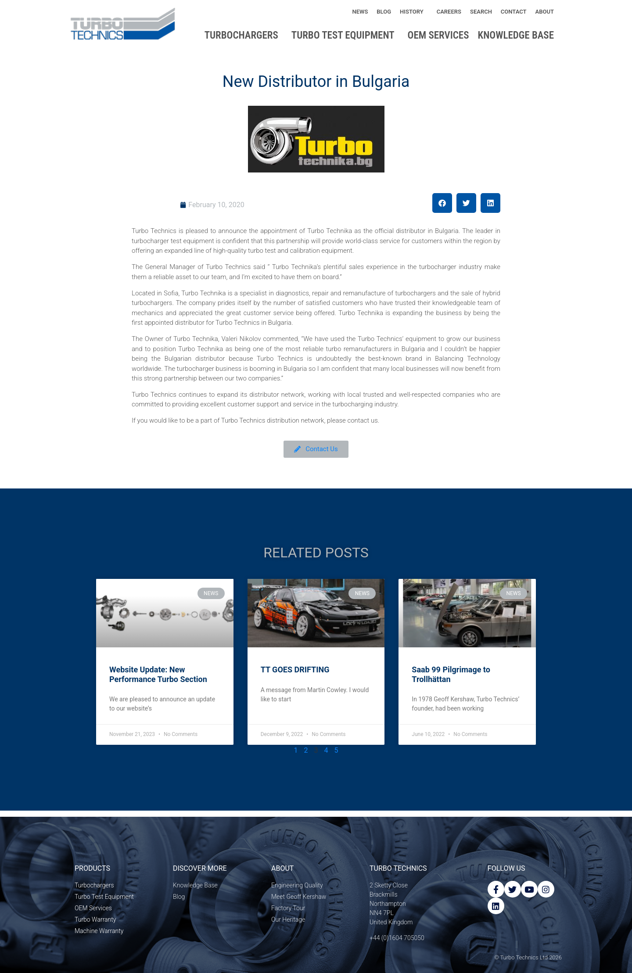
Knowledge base (518, 35)
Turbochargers (244, 35)
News (360, 11)
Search (481, 11)
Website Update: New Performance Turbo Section (158, 674)
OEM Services (438, 35)
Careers (449, 11)
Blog (384, 11)
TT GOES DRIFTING (295, 669)
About (546, 11)
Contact (514, 11)
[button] (442, 203)
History (414, 11)
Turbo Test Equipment (345, 35)
